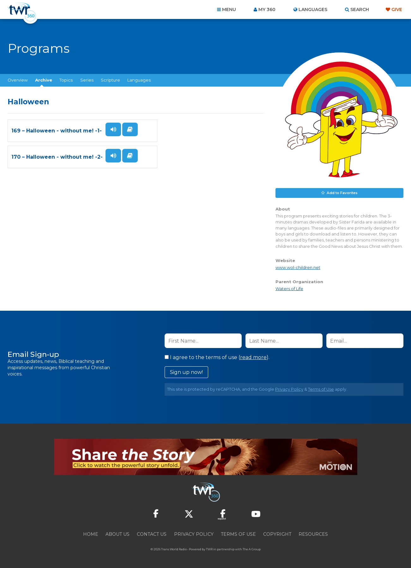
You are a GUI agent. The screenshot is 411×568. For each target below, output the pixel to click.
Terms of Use (321, 389)
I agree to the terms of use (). (217, 357)
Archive (43, 79)
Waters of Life (289, 288)
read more (253, 357)
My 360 (266, 9)
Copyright (277, 534)
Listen (111, 129)
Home (90, 534)
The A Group (252, 549)
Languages (139, 79)
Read (110, 144)
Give (396, 9)
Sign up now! (186, 372)
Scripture (110, 79)
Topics (66, 79)
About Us (118, 534)
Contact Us (151, 534)
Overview (18, 79)
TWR (209, 549)
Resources (313, 534)
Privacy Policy (289, 389)
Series (87, 79)
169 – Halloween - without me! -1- (56, 138)
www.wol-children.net (297, 267)
